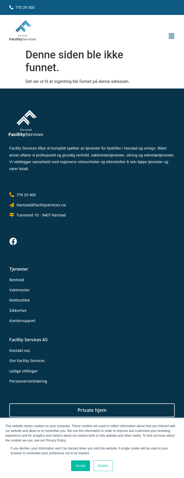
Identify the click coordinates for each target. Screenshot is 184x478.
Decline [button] (103, 466)
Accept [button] (80, 466)
